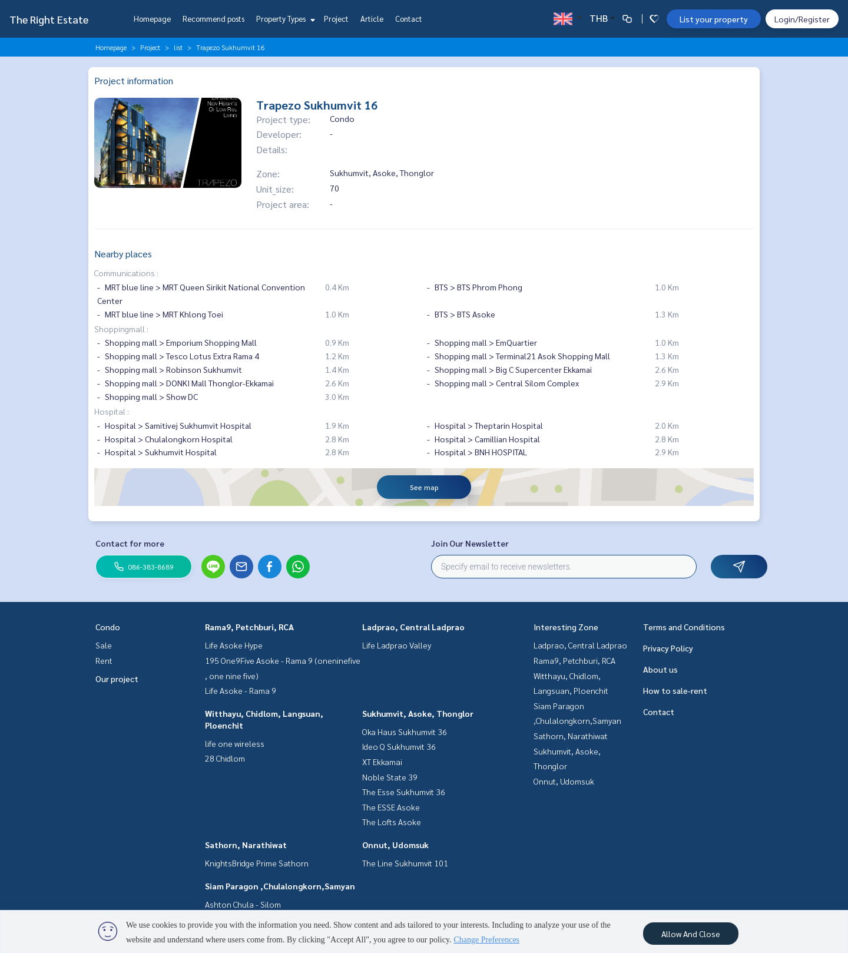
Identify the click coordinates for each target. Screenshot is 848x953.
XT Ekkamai (382, 761)
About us (660, 669)
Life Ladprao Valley (396, 645)
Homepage (152, 19)
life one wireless (234, 743)
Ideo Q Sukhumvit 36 (399, 746)
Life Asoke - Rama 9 (240, 690)
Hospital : (111, 411)
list (178, 47)
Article (371, 19)
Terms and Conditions (684, 626)
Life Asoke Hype (234, 645)
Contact (408, 19)
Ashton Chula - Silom (243, 904)
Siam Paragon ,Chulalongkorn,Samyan (280, 886)
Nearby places (123, 253)
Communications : (126, 272)
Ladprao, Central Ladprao (413, 626)
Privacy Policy (668, 648)
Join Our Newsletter (470, 543)
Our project (116, 678)
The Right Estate (48, 19)
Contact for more (129, 543)
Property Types (284, 19)
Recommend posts (213, 19)
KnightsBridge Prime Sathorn (257, 863)
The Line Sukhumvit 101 (405, 863)
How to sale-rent (675, 690)
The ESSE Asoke (391, 807)
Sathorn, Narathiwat (246, 844)
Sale (103, 645)
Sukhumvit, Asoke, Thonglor (417, 713)
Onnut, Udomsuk (395, 844)
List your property (714, 19)
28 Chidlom (225, 758)
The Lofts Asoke (391, 821)
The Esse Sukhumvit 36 (403, 791)
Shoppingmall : (121, 328)
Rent (103, 660)
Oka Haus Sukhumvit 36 (404, 731)
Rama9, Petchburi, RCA (249, 626)
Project (336, 19)
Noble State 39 (390, 777)
